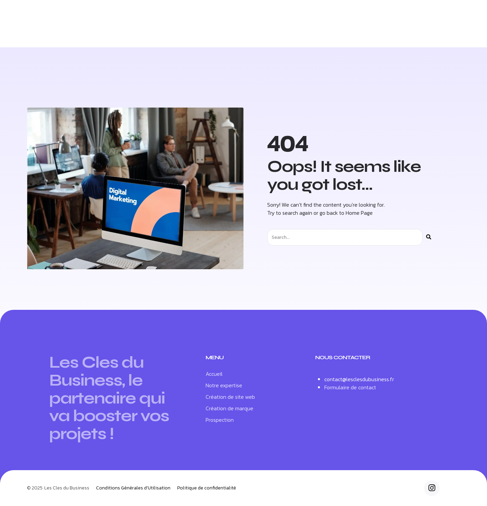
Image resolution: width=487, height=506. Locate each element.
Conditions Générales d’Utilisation (133, 488)
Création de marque (300, 32)
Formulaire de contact (350, 387)
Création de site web (231, 32)
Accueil (122, 32)
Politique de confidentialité (206, 488)
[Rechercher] (429, 237)
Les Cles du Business (66, 487)
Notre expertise (168, 32)
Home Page (359, 213)
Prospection (357, 32)
